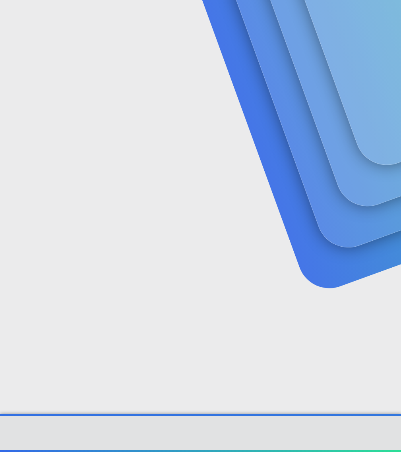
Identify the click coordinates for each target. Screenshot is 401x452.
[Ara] (291, 16)
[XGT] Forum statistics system (201, 443)
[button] (179, 16)
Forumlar (161, 16)
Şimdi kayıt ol (361, 66)
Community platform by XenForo (200, 436)
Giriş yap (306, 66)
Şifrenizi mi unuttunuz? (132, 267)
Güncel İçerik (209, 16)
